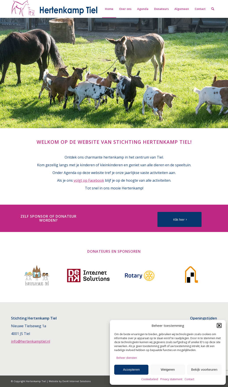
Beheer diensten (126, 358)
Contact (189, 379)
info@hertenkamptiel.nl (30, 341)
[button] (219, 325)
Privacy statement (171, 379)
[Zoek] (212, 9)
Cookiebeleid (149, 379)
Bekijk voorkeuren (204, 369)
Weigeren (168, 369)
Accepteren (131, 369)
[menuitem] (109, 9)
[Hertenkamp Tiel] (55, 9)
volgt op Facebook (89, 180)
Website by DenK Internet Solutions (70, 381)
